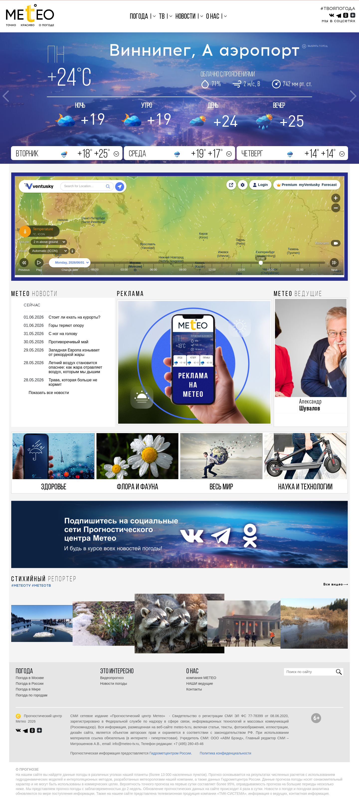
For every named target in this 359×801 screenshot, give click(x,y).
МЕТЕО (34, 294)
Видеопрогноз (112, 678)
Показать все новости (49, 393)
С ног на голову (63, 334)
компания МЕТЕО (201, 678)
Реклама (130, 294)
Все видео (333, 584)
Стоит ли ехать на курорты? (74, 317)
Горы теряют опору (66, 325)
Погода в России (29, 684)
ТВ (162, 17)
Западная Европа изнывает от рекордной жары (74, 352)
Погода (139, 17)
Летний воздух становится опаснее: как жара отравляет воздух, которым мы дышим (75, 367)
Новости (185, 17)
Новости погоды (113, 684)
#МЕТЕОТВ (41, 585)
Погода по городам (31, 695)
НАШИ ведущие (199, 684)
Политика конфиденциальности (225, 753)
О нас (212, 17)
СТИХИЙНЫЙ (44, 579)
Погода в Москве (30, 678)
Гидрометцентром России (170, 753)
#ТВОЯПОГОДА (337, 8)
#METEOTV (21, 585)
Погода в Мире (28, 689)
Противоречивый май (68, 342)
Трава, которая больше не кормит (73, 382)
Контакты (194, 689)
